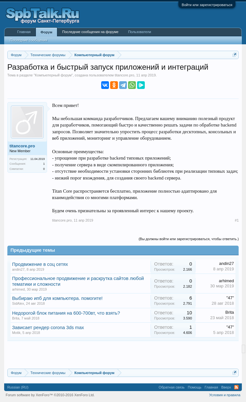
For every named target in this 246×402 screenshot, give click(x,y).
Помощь (194, 387)
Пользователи (139, 32)
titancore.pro (124, 75)
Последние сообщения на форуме (90, 32)
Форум (47, 32)
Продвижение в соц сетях (40, 264)
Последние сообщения (28, 40)
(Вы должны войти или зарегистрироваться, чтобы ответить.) (189, 239)
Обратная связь (171, 387)
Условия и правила (224, 395)
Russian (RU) (18, 387)
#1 (237, 220)
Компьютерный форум (53, 75)
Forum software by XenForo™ (50, 395)
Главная (24, 32)
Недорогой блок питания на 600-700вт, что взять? (66, 313)
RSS (236, 387)
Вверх (226, 387)
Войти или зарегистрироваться (207, 5)
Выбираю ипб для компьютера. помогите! (57, 298)
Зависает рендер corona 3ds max (48, 327)
